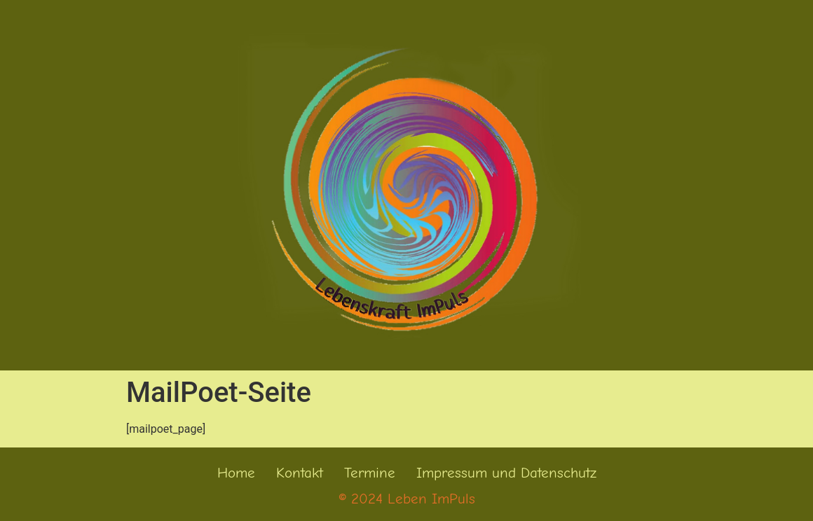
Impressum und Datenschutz (506, 472)
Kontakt (299, 472)
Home (236, 472)
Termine (369, 472)
